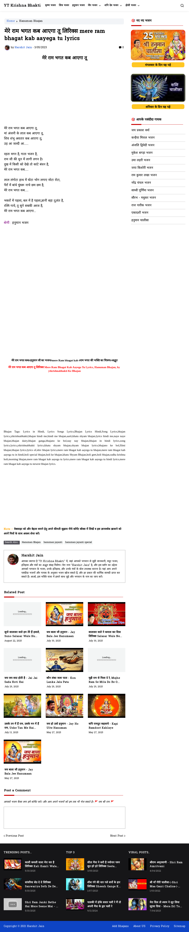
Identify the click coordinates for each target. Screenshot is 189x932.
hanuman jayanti (53, 542)
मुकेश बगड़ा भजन (141, 153)
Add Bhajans (120, 926)
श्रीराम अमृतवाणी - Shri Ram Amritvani (166, 865)
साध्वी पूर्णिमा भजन (142, 190)
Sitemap (179, 926)
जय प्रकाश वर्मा (140, 130)
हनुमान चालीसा (140, 220)
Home (11, 21)
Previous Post (15, 836)
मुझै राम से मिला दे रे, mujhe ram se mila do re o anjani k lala (104, 680)
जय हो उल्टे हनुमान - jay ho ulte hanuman (62, 726)
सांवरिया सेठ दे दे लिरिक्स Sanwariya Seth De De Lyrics (40, 885)
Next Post (116, 836)
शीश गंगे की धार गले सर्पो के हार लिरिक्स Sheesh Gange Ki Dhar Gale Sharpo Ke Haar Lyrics (103, 885)
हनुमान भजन (78, 5)
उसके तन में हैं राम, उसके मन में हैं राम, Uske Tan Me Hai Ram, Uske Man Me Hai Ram (21, 726)
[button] (182, 5)
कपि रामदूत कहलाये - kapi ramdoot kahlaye (103, 726)
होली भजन (131, 5)
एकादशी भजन (139, 213)
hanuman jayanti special (78, 542)
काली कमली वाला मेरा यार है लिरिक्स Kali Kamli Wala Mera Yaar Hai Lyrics (40, 865)
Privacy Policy (159, 926)
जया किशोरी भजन (142, 168)
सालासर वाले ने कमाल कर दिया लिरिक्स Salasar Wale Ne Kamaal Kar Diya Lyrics (105, 634)
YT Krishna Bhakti (22, 6)
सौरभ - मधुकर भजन (143, 198)
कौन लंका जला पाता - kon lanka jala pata (61, 680)
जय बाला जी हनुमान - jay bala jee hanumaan (61, 634)
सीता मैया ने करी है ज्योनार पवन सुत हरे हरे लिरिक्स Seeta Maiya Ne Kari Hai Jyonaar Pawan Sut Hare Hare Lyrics (103, 865)
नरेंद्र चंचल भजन (141, 183)
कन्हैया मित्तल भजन (142, 138)
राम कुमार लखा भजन (144, 175)
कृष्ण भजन (50, 5)
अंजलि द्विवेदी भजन (142, 145)
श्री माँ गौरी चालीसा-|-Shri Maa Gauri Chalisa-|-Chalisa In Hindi (164, 885)
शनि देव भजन (111, 5)
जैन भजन (92, 5)
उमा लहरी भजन (140, 160)
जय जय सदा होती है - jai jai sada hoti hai (20, 680)
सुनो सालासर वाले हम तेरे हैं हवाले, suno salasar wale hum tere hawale (21, 634)
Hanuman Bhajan (31, 21)
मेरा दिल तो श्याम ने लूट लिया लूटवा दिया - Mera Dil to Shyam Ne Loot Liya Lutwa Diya (165, 905)
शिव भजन (64, 5)
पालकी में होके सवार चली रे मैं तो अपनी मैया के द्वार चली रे (104, 905)
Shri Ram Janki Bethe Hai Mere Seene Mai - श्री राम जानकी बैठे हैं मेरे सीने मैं (42, 905)
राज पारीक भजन (141, 205)
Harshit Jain (32, 555)
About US (139, 926)
